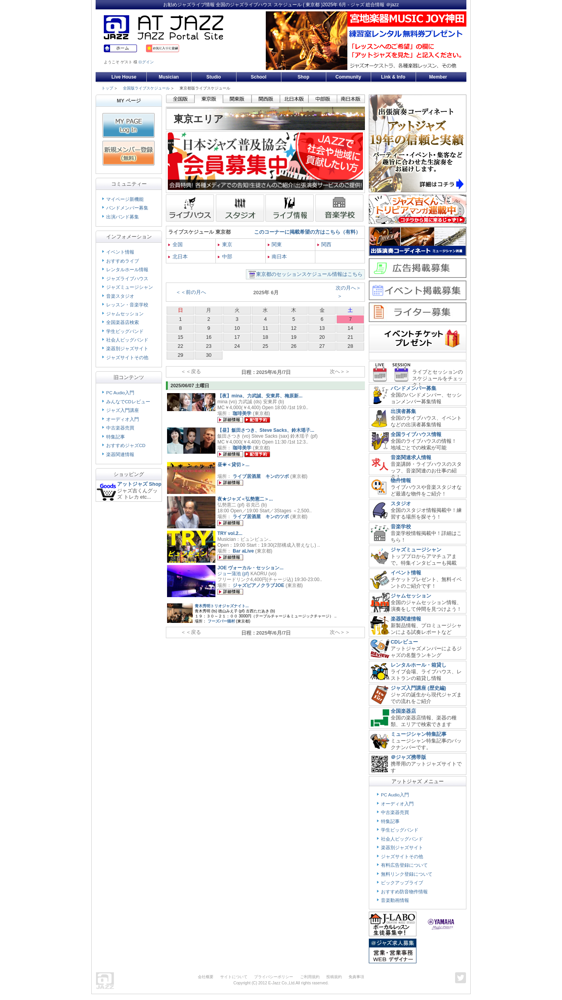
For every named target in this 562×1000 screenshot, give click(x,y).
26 (293, 346)
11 (265, 328)
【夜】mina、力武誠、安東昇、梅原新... (259, 396)
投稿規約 (334, 977)
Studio (213, 77)
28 (350, 346)
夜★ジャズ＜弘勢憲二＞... (245, 499)
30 (209, 355)
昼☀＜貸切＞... (233, 464)
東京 (225, 244)
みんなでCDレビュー (128, 401)
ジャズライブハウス (127, 278)
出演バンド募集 (122, 217)
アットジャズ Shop (139, 484)
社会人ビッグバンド (127, 340)
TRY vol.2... (229, 533)
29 (180, 355)
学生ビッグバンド (125, 331)
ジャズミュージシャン (129, 287)
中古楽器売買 (120, 428)
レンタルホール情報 (127, 269)
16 (209, 337)
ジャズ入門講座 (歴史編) (418, 688)
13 (322, 328)
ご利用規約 (310, 977)
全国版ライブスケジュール (146, 88)
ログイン (146, 62)
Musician (169, 77)
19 (293, 337)
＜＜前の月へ (191, 292)
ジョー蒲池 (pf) (233, 573)
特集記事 (115, 437)
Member (438, 77)
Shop (303, 77)
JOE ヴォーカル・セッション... (250, 568)
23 (209, 346)
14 (350, 328)
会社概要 (205, 977)
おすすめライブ (122, 261)
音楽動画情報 (395, 900)
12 (293, 328)
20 (322, 337)
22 (180, 346)
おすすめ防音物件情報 (404, 891)
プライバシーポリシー (273, 977)
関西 (324, 244)
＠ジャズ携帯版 (408, 757)
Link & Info (393, 77)
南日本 (277, 256)
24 (237, 346)
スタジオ (401, 503)
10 (237, 328)
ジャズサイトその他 (127, 357)
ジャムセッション (125, 313)
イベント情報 (120, 252)
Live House (123, 77)
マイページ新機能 (125, 199)
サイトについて (233, 977)
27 (322, 346)
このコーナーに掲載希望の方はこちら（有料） (307, 232)
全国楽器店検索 (122, 322)
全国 (175, 244)
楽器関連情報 (120, 454)
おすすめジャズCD (126, 445)
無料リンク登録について (406, 874)
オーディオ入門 (122, 419)
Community (348, 77)
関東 (275, 244)
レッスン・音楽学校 (127, 304)
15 (180, 337)
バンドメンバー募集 (127, 208)
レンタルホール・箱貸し (418, 665)
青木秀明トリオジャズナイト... (222, 606)
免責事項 (356, 977)
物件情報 (401, 480)
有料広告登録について (404, 865)
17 (237, 337)
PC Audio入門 (120, 392)
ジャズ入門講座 (122, 410)
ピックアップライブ (402, 882)
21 (350, 337)
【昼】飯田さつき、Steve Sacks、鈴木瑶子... (265, 430)
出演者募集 (403, 411)
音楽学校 (401, 527)
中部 (225, 256)
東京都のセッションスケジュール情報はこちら (309, 274)
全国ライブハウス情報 (416, 434)
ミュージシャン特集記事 (418, 734)
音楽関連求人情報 (411, 457)
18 (265, 337)
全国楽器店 (403, 711)
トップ (107, 88)
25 (265, 346)
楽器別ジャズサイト (127, 348)
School (258, 77)
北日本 (178, 256)
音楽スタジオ (120, 296)
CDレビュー (404, 642)
